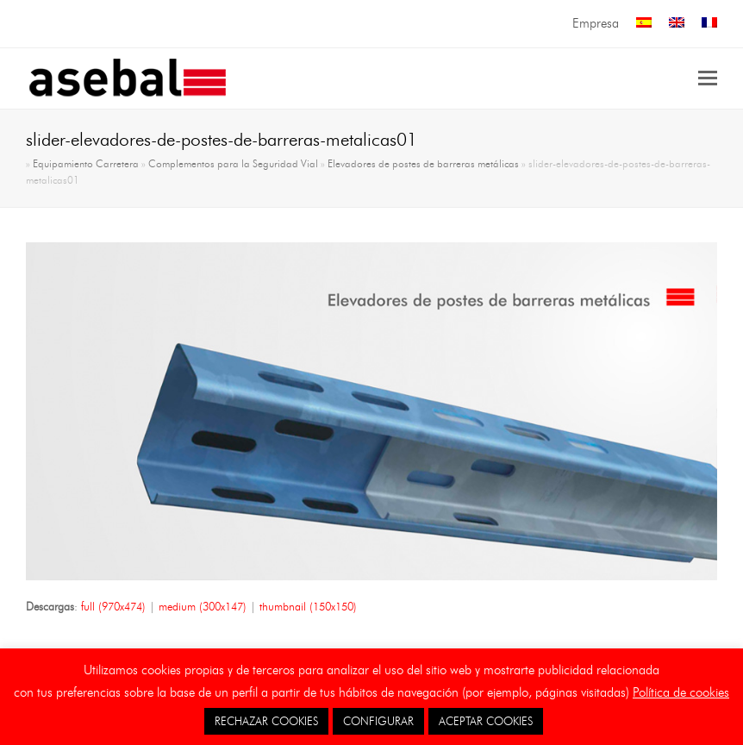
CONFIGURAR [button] (378, 721)
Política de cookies (681, 692)
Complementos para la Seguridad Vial (233, 164)
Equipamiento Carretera (86, 164)
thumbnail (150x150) (308, 606)
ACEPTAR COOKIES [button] (486, 721)
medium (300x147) (203, 606)
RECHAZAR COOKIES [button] (266, 721)
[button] (707, 78)
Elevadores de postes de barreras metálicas (423, 164)
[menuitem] (644, 23)
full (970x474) (113, 606)
